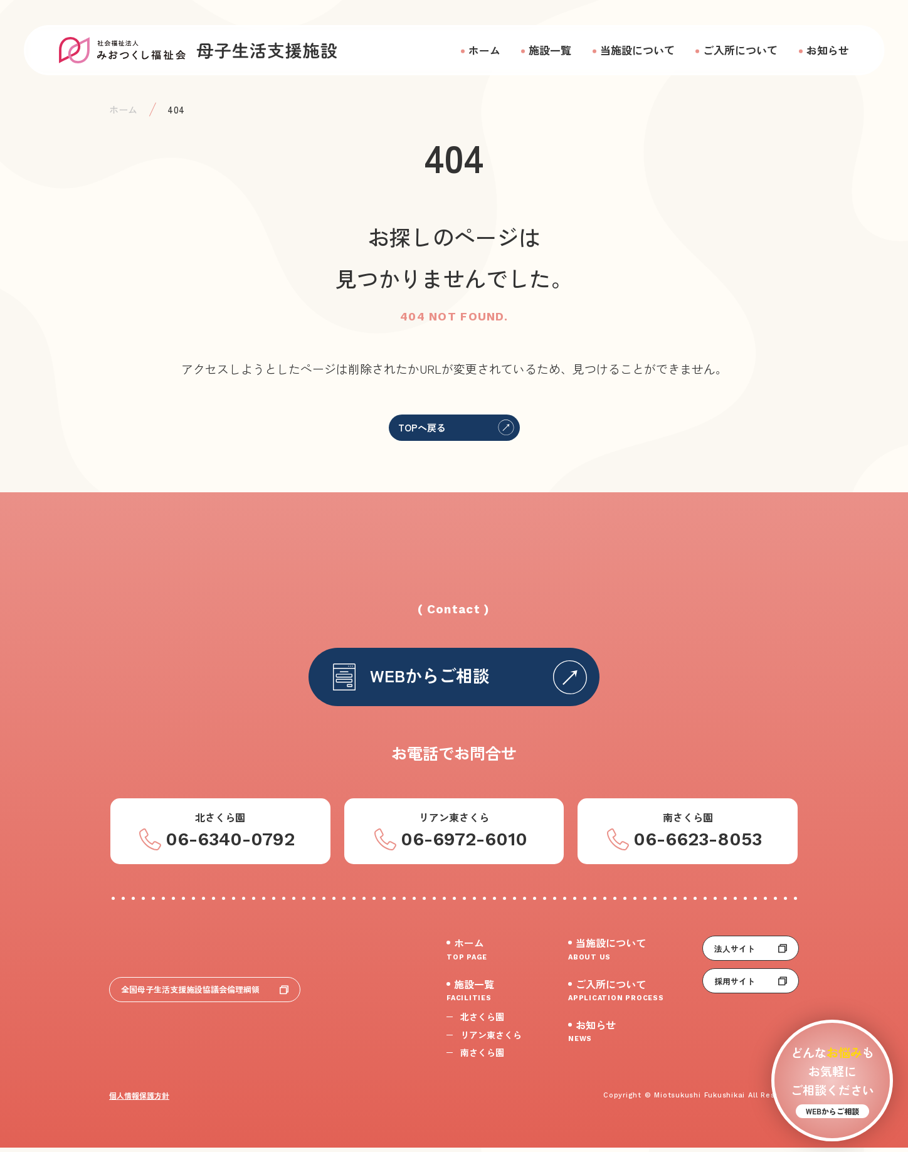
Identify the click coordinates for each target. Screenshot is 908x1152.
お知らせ (827, 50)
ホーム (484, 50)
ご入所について (740, 50)
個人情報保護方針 (139, 1099)
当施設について (637, 50)
